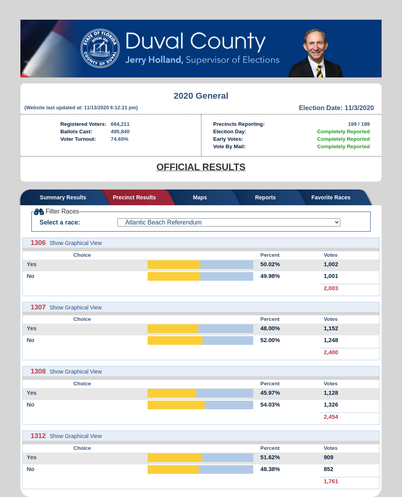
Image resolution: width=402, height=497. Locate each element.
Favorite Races (331, 197)
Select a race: (60, 222)
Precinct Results (134, 197)
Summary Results (63, 197)
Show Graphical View (75, 243)
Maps (200, 197)
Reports (265, 197)
